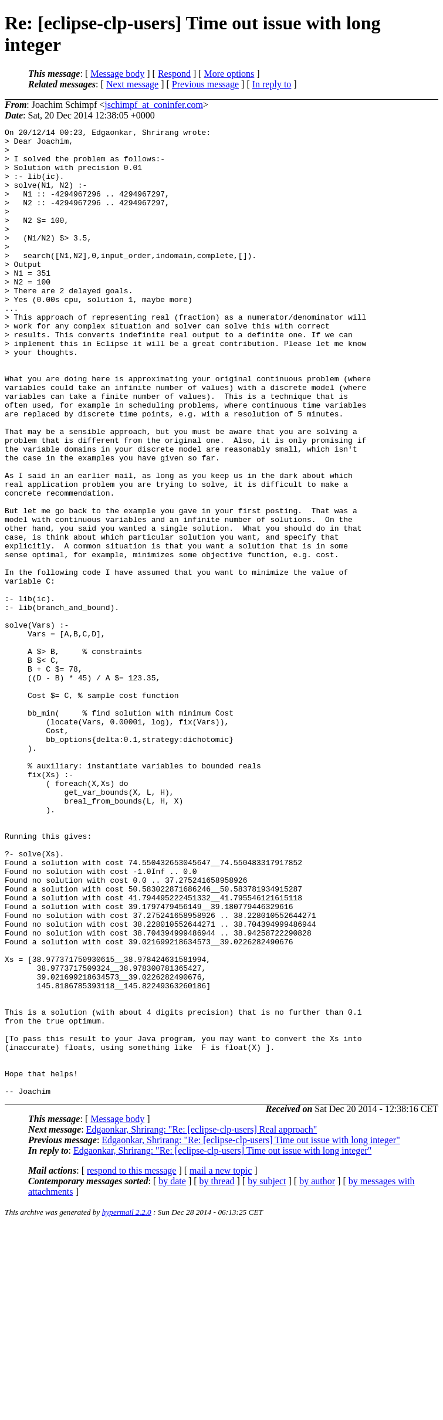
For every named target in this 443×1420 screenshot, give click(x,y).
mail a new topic (221, 1364)
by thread (217, 1375)
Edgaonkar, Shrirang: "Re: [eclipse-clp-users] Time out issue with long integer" (251, 1333)
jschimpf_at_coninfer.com (153, 105)
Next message (132, 84)
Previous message (205, 84)
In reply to (272, 84)
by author (317, 1375)
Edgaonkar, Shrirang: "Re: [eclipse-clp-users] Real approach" (201, 1323)
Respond (174, 74)
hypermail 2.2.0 (126, 1405)
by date (172, 1375)
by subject (267, 1375)
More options (229, 74)
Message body (117, 74)
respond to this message (131, 1364)
